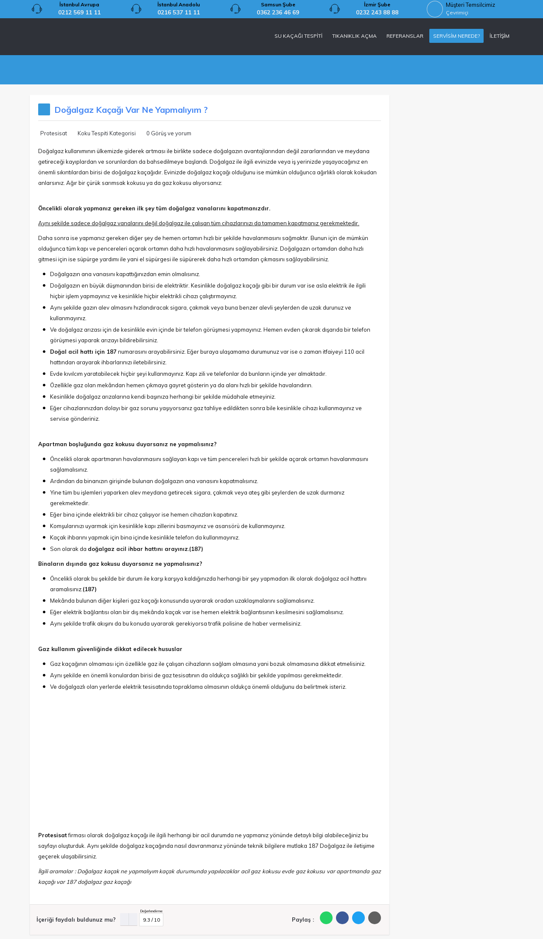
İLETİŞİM (499, 36)
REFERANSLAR (404, 36)
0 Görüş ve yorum (168, 133)
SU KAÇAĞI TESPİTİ (298, 36)
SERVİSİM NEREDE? (456, 36)
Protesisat (53, 133)
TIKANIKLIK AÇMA (354, 36)
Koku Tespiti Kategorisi (107, 133)
